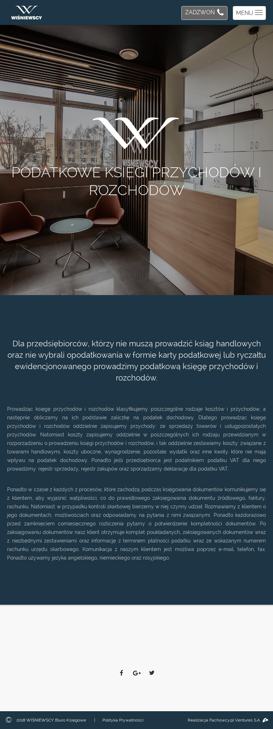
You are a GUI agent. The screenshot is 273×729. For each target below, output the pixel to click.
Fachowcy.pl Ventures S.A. (238, 720)
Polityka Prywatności (123, 720)
